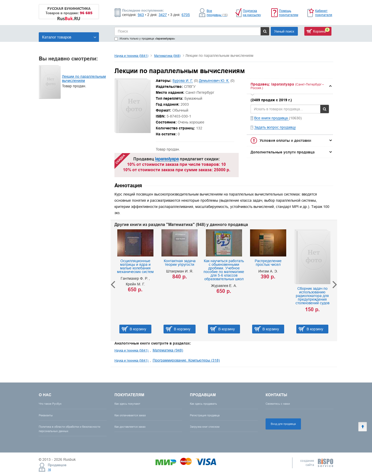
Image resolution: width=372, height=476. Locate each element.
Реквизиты (46, 415)
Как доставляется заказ (129, 426)
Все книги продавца (271, 118)
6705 (186, 15)
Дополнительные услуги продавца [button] (283, 152)
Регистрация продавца (205, 415)
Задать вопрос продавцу (275, 127)
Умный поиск (284, 31)
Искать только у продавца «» (144, 38)
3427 (163, 15)
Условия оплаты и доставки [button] (285, 140)
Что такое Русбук (50, 403)
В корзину (138, 329)
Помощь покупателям (288, 13)
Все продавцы (217, 13)
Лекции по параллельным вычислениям (84, 78)
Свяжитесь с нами (278, 403)
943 (141, 15)
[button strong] (290, 86)
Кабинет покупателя (323, 13)
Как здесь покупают (127, 403)
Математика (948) (167, 56)
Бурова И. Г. (183, 81)
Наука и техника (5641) (131, 56)
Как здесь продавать (203, 403)
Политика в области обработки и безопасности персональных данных (69, 429)
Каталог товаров (69, 37)
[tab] (290, 86)
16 (49, 469)
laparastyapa (167, 159)
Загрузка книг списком (205, 426)
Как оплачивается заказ (130, 415)
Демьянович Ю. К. (214, 81)
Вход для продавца (283, 424)
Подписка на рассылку (252, 13)
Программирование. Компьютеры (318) (186, 360)
